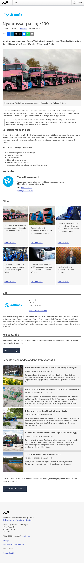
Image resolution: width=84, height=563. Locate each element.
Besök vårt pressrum (14, 489)
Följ (11, 350)
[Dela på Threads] (20, 34)
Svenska (6, 553)
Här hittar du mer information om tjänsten (17, 520)
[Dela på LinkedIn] (12, 34)
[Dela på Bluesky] (24, 34)
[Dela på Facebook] (8, 34)
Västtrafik (23, 29)
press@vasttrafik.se (25, 191)
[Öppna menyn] (16, 2)
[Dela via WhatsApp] (28, 34)
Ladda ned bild (10, 243)
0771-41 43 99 (26, 188)
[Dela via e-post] (32, 34)
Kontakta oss (25, 536)
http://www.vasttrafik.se (38, 311)
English (11, 553)
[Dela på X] (16, 34)
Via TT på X (6, 541)
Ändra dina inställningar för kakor (14, 544)
